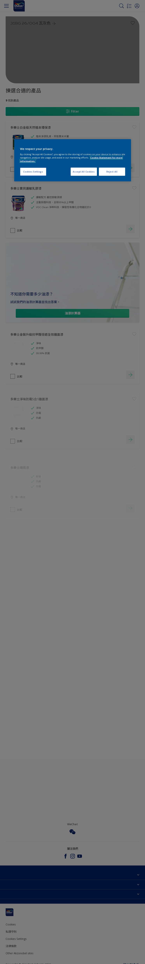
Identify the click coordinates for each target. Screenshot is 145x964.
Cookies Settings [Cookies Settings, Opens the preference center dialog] (33, 171)
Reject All (112, 171)
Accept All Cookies (83, 171)
